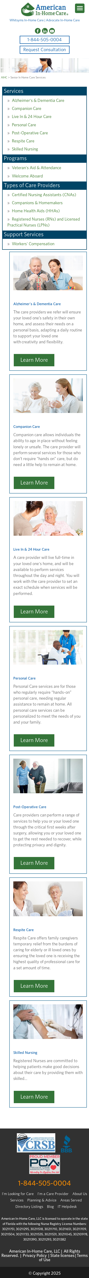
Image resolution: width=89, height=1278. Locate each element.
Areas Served (71, 1200)
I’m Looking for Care (18, 1194)
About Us (79, 1194)
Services (13, 91)
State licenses (62, 1256)
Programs (15, 158)
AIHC (4, 77)
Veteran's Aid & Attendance (36, 168)
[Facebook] (38, 31)
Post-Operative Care (30, 133)
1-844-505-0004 (44, 39)
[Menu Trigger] (79, 8)
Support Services (24, 234)
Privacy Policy (35, 1256)
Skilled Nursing (25, 149)
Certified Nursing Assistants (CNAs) (44, 195)
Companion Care (26, 109)
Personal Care (24, 125)
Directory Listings (29, 1207)
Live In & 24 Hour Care (32, 117)
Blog (50, 1207)
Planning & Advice (41, 1200)
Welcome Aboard (27, 176)
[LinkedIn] (45, 31)
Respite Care (23, 141)
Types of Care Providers (32, 185)
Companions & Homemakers (37, 203)
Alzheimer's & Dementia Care (38, 101)
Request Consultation (44, 49)
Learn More (34, 360)
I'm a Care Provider (53, 1194)
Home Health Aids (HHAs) (36, 211)
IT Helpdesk (67, 1207)
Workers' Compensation (33, 244)
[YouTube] (52, 31)
